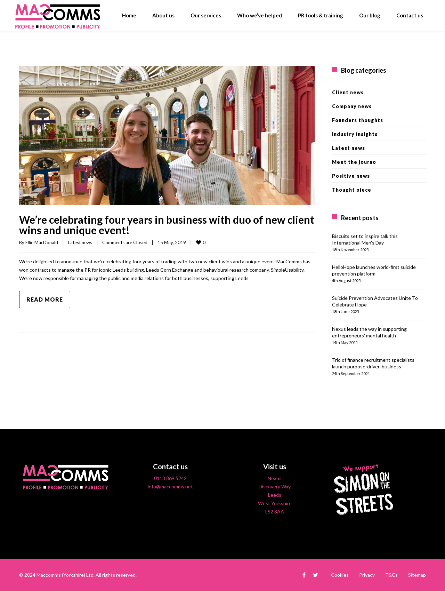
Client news (348, 92)
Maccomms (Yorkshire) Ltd (65, 575)
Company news (352, 106)
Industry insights (355, 134)
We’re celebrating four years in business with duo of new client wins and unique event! (166, 224)
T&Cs (391, 575)
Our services (206, 15)
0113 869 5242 (170, 478)
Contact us (409, 15)
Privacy (367, 575)
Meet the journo (354, 162)
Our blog (369, 15)
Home (129, 15)
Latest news (80, 242)
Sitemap (417, 575)
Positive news (351, 176)
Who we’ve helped (259, 15)
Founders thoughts (357, 120)
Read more (44, 299)
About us (163, 15)
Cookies (340, 575)
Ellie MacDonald (41, 242)
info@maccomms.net (170, 486)
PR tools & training (320, 15)
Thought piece (351, 190)
